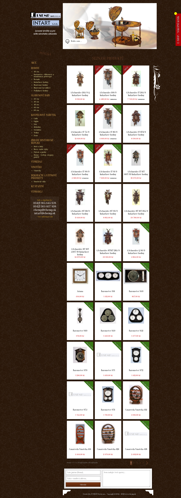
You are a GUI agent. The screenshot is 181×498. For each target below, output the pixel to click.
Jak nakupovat (123, 6)
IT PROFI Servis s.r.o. (98, 494)
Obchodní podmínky (105, 6)
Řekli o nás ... (76, 41)
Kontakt (135, 6)
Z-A (75, 463)
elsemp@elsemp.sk (44, 210)
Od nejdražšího (93, 463)
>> (147, 463)
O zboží (91, 6)
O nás (82, 6)
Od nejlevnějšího (82, 463)
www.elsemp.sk (130, 494)
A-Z (72, 463)
